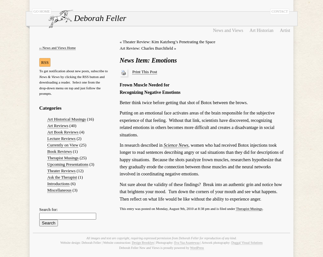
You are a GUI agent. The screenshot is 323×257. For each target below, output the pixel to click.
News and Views (228, 30)
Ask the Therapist (62, 177)
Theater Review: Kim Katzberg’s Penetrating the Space (169, 41)
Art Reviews (57, 125)
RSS (45, 62)
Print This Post (144, 71)
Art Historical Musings (66, 119)
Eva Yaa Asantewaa (187, 242)
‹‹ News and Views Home (57, 48)
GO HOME (41, 11)
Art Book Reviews (62, 132)
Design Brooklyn (143, 242)
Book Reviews (59, 151)
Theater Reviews (61, 170)
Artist (285, 30)
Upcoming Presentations (67, 164)
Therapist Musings (62, 157)
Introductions (58, 183)
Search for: (48, 209)
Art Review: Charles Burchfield (146, 48)
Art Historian (261, 30)
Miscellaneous (59, 190)
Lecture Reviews (61, 138)
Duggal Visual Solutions (247, 242)
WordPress (197, 248)
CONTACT (280, 11)
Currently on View (62, 145)
